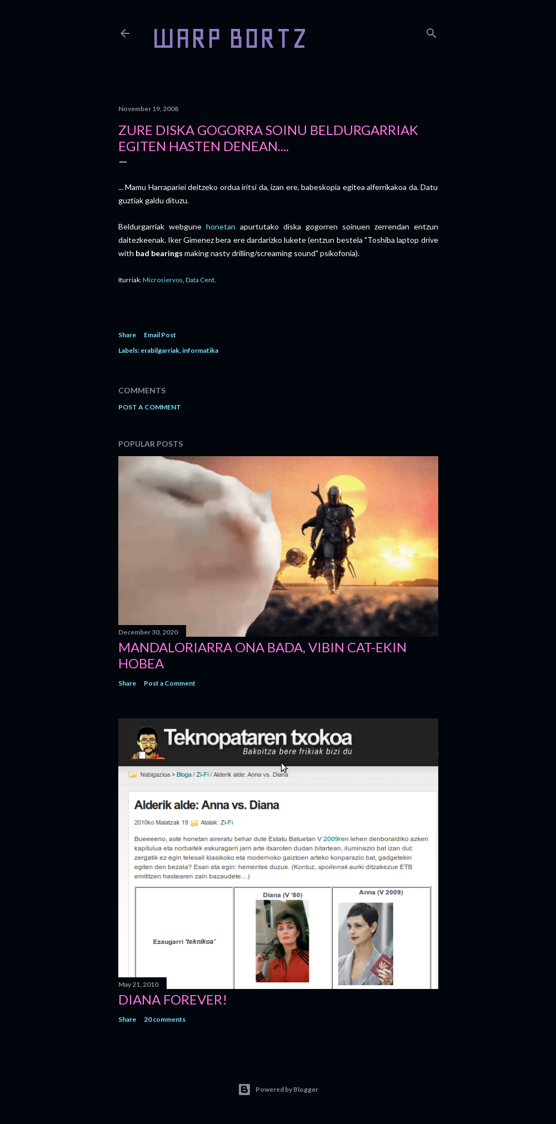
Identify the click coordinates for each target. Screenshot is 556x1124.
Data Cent (200, 280)
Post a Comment (149, 407)
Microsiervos (163, 280)
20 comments (165, 1019)
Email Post (160, 335)
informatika (200, 350)
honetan (221, 226)
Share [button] (127, 335)
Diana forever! (172, 999)
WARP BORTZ (230, 38)
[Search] (431, 31)
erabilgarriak (160, 350)
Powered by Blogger (278, 1089)
